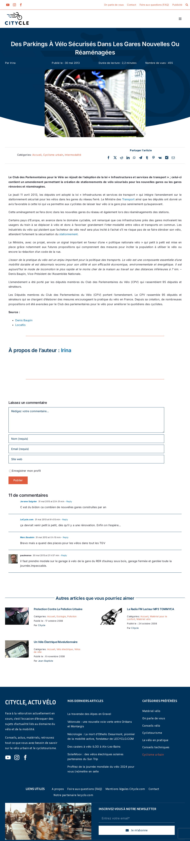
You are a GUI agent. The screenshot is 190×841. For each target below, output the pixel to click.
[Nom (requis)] (86, 438)
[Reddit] (121, 157)
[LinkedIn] (128, 157)
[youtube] (8, 4)
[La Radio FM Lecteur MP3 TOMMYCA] (110, 609)
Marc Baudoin (27, 537)
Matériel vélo (144, 619)
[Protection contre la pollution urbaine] (17, 609)
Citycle (42, 625)
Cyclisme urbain (53, 154)
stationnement (68, 234)
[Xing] (167, 157)
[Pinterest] (153, 157)
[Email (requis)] (86, 449)
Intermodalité (73, 154)
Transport (128, 199)
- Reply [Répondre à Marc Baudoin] (64, 537)
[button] (187, 5)
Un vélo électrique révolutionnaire (55, 642)
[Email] (173, 157)
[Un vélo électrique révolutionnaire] (17, 642)
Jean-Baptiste (45, 660)
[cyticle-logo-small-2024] (17, 13)
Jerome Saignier (28, 501)
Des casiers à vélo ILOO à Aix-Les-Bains (93, 746)
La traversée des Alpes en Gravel (89, 714)
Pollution (72, 616)
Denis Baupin (23, 320)
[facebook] (20, 4)
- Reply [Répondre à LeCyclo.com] (64, 519)
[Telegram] (140, 157)
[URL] (86, 459)
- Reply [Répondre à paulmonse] (63, 555)
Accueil (37, 154)
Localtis (20, 325)
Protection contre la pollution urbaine (58, 609)
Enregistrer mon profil (26, 470)
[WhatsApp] (134, 157)
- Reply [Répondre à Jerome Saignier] (68, 501)
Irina (12, 62)
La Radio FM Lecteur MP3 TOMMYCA (150, 609)
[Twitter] (115, 157)
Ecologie (61, 616)
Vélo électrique (65, 649)
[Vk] (160, 157)
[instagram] (14, 4)
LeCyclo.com (27, 519)
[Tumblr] (147, 157)
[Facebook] (108, 157)
